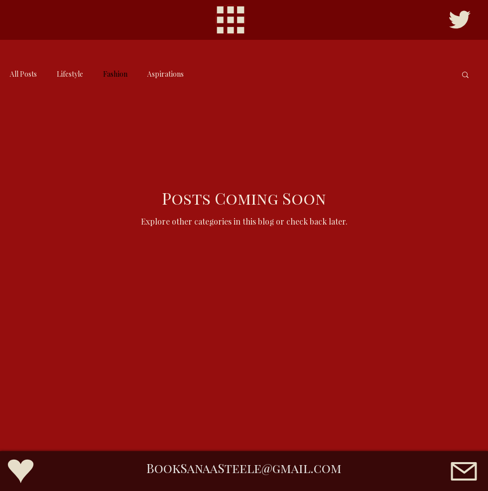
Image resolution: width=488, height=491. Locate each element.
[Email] (464, 471)
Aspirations (165, 74)
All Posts (23, 74)
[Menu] (230, 19)
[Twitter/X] (460, 19)
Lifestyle (70, 74)
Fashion (115, 74)
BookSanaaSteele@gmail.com (244, 468)
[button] (465, 75)
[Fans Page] (20, 471)
